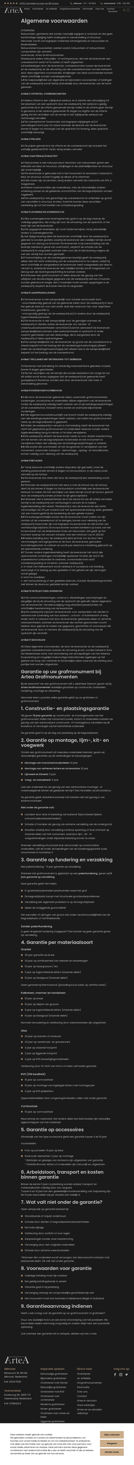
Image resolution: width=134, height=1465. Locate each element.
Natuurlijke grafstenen (53, 1387)
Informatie (88, 11)
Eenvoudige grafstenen (54, 1373)
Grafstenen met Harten (54, 1382)
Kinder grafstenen (51, 1408)
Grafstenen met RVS (52, 1391)
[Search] (124, 13)
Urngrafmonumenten (70, 11)
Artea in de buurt (87, 1400)
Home (27, 11)
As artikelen (51, 11)
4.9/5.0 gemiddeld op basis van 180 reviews (39, 3)
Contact (111, 11)
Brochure (112, 14)
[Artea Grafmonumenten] (13, 12)
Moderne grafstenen (53, 1404)
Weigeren (112, 1443)
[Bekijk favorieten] (128, 12)
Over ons (99, 11)
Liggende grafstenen (53, 1421)
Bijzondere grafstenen (53, 1378)
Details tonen (112, 1452)
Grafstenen (37, 11)
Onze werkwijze (86, 1405)
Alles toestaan (112, 1434)
